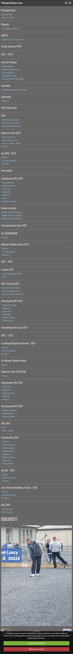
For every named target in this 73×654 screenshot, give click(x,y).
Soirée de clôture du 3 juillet (13, 79)
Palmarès (5, 24)
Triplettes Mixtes (8, 186)
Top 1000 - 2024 (8, 153)
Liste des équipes (9, 161)
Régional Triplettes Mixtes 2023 (15, 244)
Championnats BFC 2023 (12, 301)
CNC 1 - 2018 (7, 54)
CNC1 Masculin (7, 509)
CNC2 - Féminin (8, 431)
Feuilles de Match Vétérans (12, 215)
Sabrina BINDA (7, 66)
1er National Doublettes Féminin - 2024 (18, 343)
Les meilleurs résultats (10, 29)
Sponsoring (6, 96)
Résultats (5, 164)
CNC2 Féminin (7, 512)
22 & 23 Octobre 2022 (10, 123)
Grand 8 (5, 146)
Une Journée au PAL (9, 76)
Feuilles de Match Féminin (12, 219)
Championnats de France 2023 (14, 327)
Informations (6, 170)
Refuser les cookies (36, 649)
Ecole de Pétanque (9, 62)
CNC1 (4, 428)
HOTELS (4, 35)
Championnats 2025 (10, 437)
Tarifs (4, 277)
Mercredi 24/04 (8, 73)
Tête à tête (6, 189)
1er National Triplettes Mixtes (14, 360)
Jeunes (4, 198)
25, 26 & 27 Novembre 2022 (12, 294)
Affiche (5, 157)
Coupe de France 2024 (11, 133)
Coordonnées (7, 14)
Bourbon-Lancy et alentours (13, 40)
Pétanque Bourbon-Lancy (12, 3)
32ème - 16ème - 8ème (11, 143)
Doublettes (6, 192)
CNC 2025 (5, 505)
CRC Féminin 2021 (9, 108)
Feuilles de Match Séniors (12, 212)
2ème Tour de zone (9, 140)
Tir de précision (8, 183)
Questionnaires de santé (11, 274)
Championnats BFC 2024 (12, 406)
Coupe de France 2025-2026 (13, 371)
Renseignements (8, 10)
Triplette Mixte (8, 413)
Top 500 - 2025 (8, 470)
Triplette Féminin (8, 417)
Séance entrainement (10, 70)
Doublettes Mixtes (9, 201)
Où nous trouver (8, 18)
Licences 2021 (7, 269)
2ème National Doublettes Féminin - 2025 (19, 487)
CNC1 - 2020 (6, 261)
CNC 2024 (5, 423)
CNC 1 (3, 115)
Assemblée (5, 85)
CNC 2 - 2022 (7, 335)
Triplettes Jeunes (8, 448)
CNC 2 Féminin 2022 (10, 283)
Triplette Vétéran (8, 445)
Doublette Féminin (9, 410)
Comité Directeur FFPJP (11, 46)
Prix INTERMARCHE (9, 233)
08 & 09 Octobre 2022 (11, 120)
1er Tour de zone (8, 137)
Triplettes (6, 195)
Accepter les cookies (36, 643)
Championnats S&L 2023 (12, 178)
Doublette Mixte (8, 457)
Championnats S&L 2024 (12, 382)
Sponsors (5, 101)
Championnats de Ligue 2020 (14, 225)
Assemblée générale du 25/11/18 (14, 90)
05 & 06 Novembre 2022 (11, 126)
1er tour (5, 376)
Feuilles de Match (8, 208)
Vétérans (5, 399)
